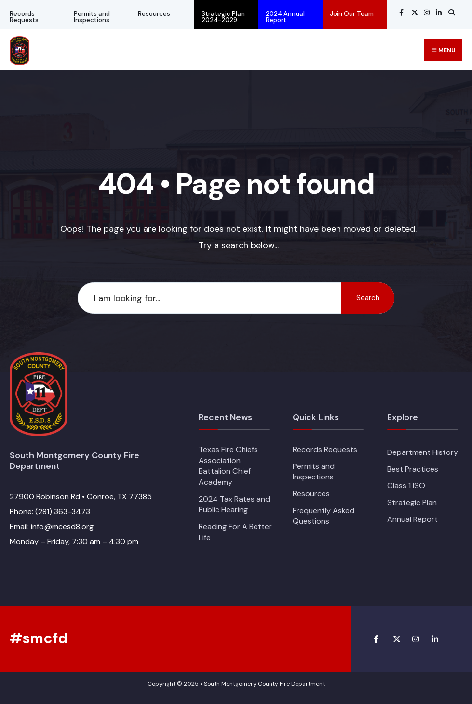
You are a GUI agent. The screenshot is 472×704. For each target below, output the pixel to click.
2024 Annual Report (285, 17)
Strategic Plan (412, 502)
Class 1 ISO (406, 485)
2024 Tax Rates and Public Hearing (234, 504)
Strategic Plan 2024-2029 (223, 17)
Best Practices (412, 469)
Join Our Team (352, 14)
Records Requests (24, 17)
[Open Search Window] (450, 12)
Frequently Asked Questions (323, 516)
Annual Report (412, 519)
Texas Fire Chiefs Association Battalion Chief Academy (228, 465)
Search (367, 298)
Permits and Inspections (92, 17)
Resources (154, 14)
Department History (422, 452)
